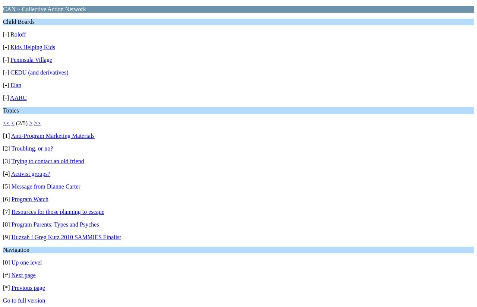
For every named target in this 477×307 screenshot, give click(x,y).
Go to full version (24, 300)
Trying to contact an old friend (47, 161)
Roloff (18, 34)
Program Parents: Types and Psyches (55, 224)
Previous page (28, 288)
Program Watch (30, 199)
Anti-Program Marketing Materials (53, 136)
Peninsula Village (31, 60)
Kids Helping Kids (32, 47)
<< (6, 123)
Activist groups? (30, 174)
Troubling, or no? (32, 148)
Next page (24, 275)
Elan (15, 85)
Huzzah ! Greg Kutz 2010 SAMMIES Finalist (66, 237)
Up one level (27, 262)
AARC (18, 98)
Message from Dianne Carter (46, 186)
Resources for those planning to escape (58, 212)
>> (37, 123)
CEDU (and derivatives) (39, 72)
